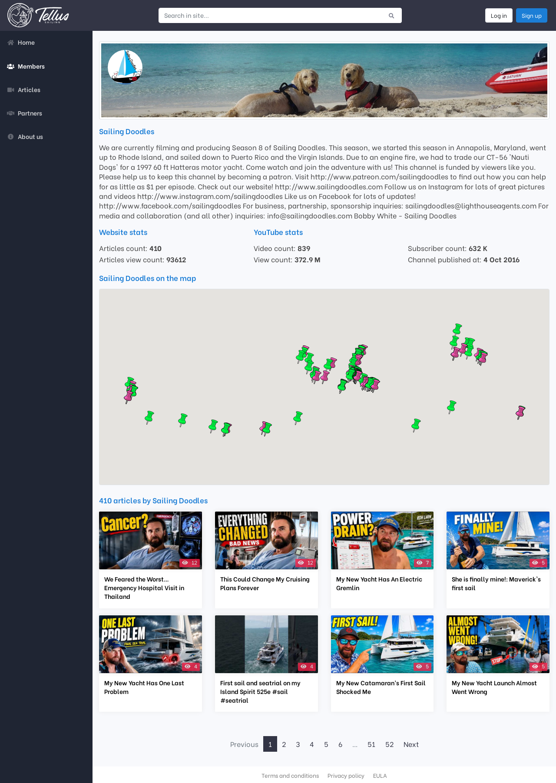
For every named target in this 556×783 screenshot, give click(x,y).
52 (389, 744)
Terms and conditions (290, 775)
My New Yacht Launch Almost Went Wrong (494, 687)
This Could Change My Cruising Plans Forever (265, 583)
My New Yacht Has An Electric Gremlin (379, 583)
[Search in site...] (270, 15)
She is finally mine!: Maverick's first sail (496, 583)
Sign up (532, 15)
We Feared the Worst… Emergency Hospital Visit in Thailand (144, 588)
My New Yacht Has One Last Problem (144, 687)
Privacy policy (346, 775)
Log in (499, 15)
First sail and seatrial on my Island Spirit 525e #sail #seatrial (260, 691)
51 (371, 744)
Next (411, 744)
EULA (380, 775)
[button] (375, 386)
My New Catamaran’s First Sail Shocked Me (381, 687)
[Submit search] (391, 15)
